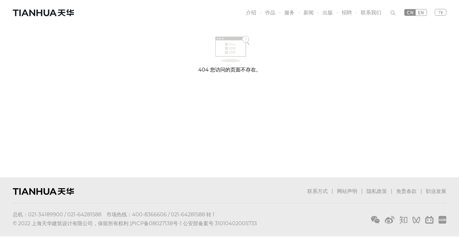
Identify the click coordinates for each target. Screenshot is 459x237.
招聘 (347, 13)
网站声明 (347, 191)
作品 (270, 13)
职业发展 (436, 191)
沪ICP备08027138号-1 (156, 223)
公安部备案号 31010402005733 (220, 223)
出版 (328, 13)
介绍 (251, 13)
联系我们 (371, 13)
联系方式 (317, 191)
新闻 (308, 13)
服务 (289, 13)
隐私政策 (377, 191)
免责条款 (406, 191)
